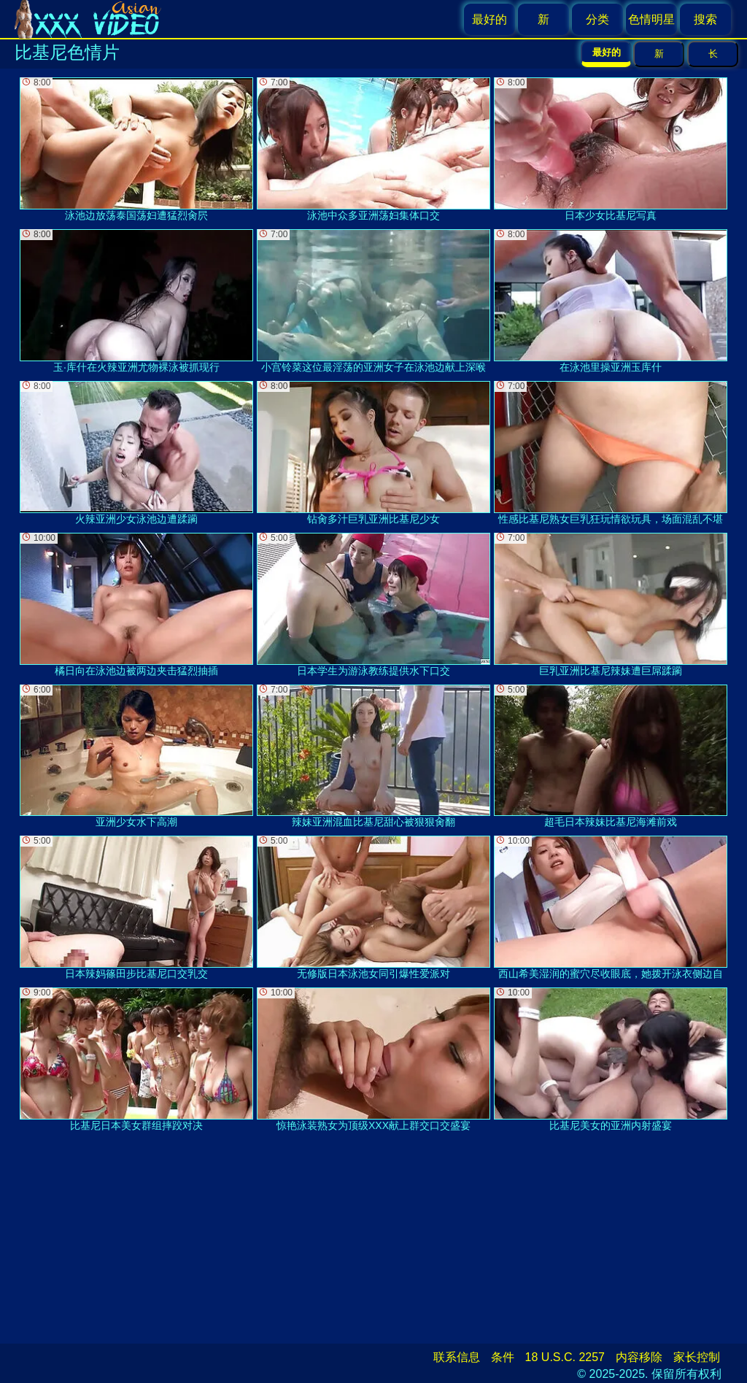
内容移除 (639, 1357)
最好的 (489, 19)
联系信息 (456, 1357)
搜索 (705, 19)
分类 (597, 19)
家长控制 (696, 1357)
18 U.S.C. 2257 (565, 1357)
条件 (502, 1357)
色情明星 (651, 19)
